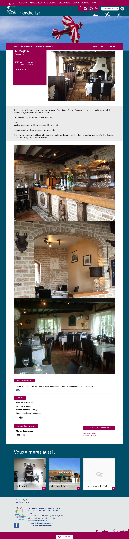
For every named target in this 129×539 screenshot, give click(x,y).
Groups (76, 3)
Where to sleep (36, 3)
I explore (119, 15)
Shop (94, 3)
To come (85, 3)
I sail (96, 15)
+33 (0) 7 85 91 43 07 (39, 508)
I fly (108, 15)
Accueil (16, 46)
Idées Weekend (64, 3)
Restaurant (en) (40, 46)
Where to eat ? (50, 3)
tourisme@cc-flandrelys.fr (37, 521)
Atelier (22, 46)
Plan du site (66, 536)
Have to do (22, 3)
